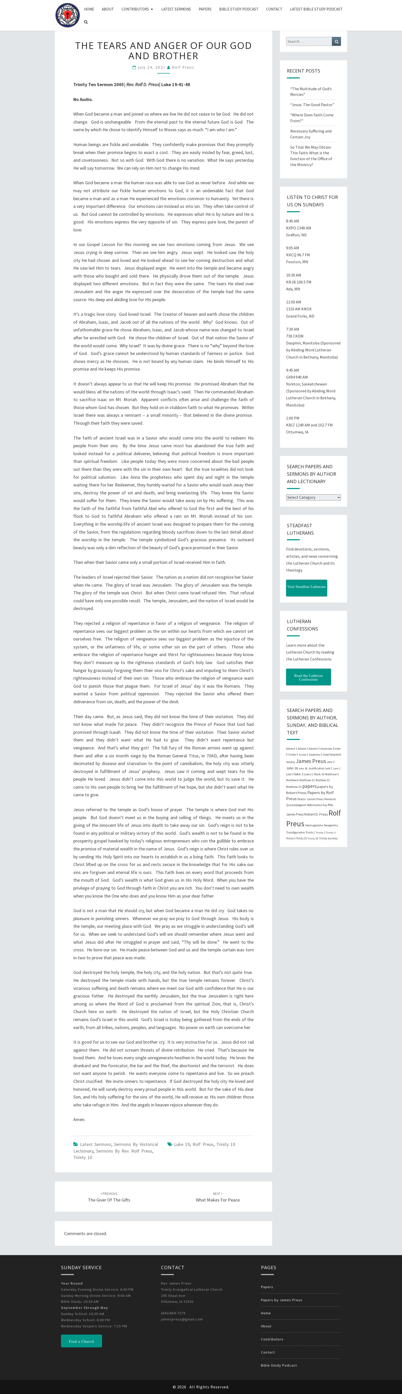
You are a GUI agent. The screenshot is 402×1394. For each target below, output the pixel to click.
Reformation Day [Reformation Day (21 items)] (317, 805)
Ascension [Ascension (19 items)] (326, 748)
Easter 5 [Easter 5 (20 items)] (293, 754)
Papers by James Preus (282, 1300)
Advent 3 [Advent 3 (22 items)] (314, 748)
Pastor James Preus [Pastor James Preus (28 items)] (310, 799)
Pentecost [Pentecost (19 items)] (330, 799)
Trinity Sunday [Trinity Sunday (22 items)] (328, 838)
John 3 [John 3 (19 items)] (330, 762)
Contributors (135, 9)
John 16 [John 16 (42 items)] (292, 768)
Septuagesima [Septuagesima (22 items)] (314, 825)
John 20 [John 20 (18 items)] (303, 768)
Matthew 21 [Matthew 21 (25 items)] (307, 780)
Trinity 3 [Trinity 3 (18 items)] (330, 832)
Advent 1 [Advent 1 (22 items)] (291, 748)
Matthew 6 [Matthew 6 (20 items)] (292, 780)
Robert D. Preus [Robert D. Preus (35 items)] (316, 814)
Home (89, 9)
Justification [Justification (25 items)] (316, 768)
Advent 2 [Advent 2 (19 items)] (303, 748)
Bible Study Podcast (238, 9)
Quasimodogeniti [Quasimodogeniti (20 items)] (296, 805)
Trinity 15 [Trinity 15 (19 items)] (301, 838)
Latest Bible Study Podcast (316, 9)
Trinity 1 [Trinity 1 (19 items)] (310, 832)
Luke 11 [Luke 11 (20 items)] (308, 774)
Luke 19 (182, 1144)
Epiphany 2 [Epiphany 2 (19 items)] (315, 754)
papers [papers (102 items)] (309, 786)
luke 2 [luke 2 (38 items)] (298, 774)
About (108, 9)
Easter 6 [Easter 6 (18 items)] (303, 754)
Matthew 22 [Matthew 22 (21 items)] (323, 780)
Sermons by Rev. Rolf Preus (124, 1151)
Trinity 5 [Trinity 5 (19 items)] (290, 838)
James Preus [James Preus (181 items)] (311, 761)
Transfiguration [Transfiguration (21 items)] (295, 832)
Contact (274, 9)
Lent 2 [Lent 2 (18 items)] (336, 768)
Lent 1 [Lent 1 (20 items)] (329, 768)
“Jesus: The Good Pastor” (312, 104)
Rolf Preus (183, 67)
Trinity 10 (82, 1157)
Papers (205, 9)
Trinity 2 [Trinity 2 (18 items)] (320, 832)
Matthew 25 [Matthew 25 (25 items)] (294, 787)
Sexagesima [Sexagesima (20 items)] (331, 825)
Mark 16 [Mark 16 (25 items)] (319, 774)
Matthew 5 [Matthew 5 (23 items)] (332, 774)
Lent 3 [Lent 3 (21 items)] (290, 774)
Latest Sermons (176, 9)
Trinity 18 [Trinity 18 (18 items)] (312, 838)
